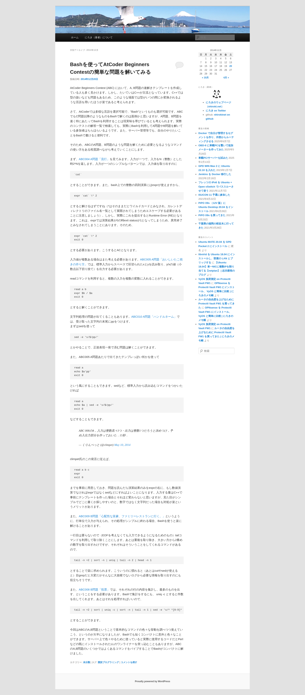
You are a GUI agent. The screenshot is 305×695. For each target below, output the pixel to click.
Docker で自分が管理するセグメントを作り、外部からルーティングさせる (216, 137)
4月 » (226, 77)
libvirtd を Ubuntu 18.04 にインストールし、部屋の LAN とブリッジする (216, 258)
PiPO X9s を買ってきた (211, 215)
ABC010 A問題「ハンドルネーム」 (154, 316)
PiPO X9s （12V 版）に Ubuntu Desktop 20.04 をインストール (215, 207)
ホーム (75, 37)
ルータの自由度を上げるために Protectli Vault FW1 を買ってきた (216, 303)
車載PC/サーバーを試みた (213, 157)
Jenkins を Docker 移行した (214, 174)
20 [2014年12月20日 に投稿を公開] (230, 66)
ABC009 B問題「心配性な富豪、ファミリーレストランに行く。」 (122, 516)
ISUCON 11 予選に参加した (214, 194)
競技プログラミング (108, 662)
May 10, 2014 (122, 444)
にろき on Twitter (216, 110)
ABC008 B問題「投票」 (94, 589)
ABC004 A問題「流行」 (94, 159)
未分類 (86, 662)
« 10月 (205, 77)
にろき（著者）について (99, 37)
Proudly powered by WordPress (152, 681)
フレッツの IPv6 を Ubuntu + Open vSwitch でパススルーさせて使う (216, 186)
